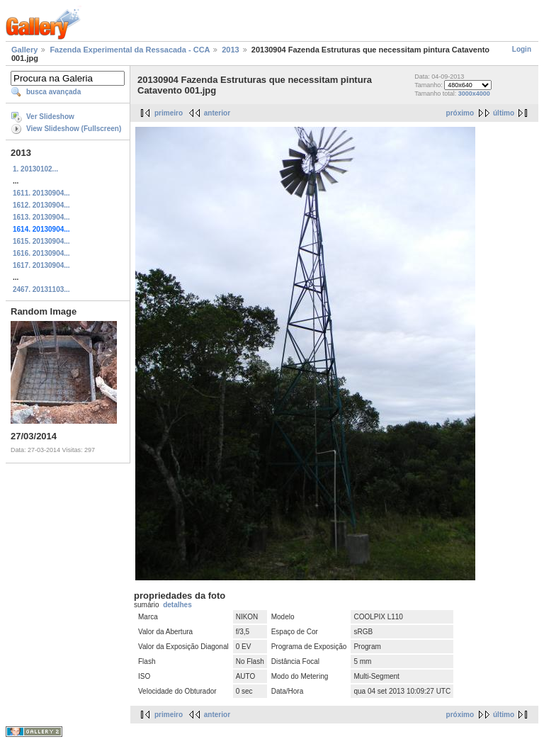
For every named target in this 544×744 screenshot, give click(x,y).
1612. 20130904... (41, 205)
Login (521, 49)
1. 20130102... (35, 169)
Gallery (24, 49)
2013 (230, 49)
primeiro (168, 113)
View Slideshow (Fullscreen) (73, 129)
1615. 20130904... (41, 241)
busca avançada (53, 92)
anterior (217, 113)
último (503, 113)
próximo (460, 113)
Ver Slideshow (50, 116)
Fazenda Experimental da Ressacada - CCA (130, 49)
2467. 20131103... (41, 289)
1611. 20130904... (41, 193)
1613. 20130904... (41, 217)
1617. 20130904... (41, 265)
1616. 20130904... (41, 253)
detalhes (177, 605)
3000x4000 (474, 93)
